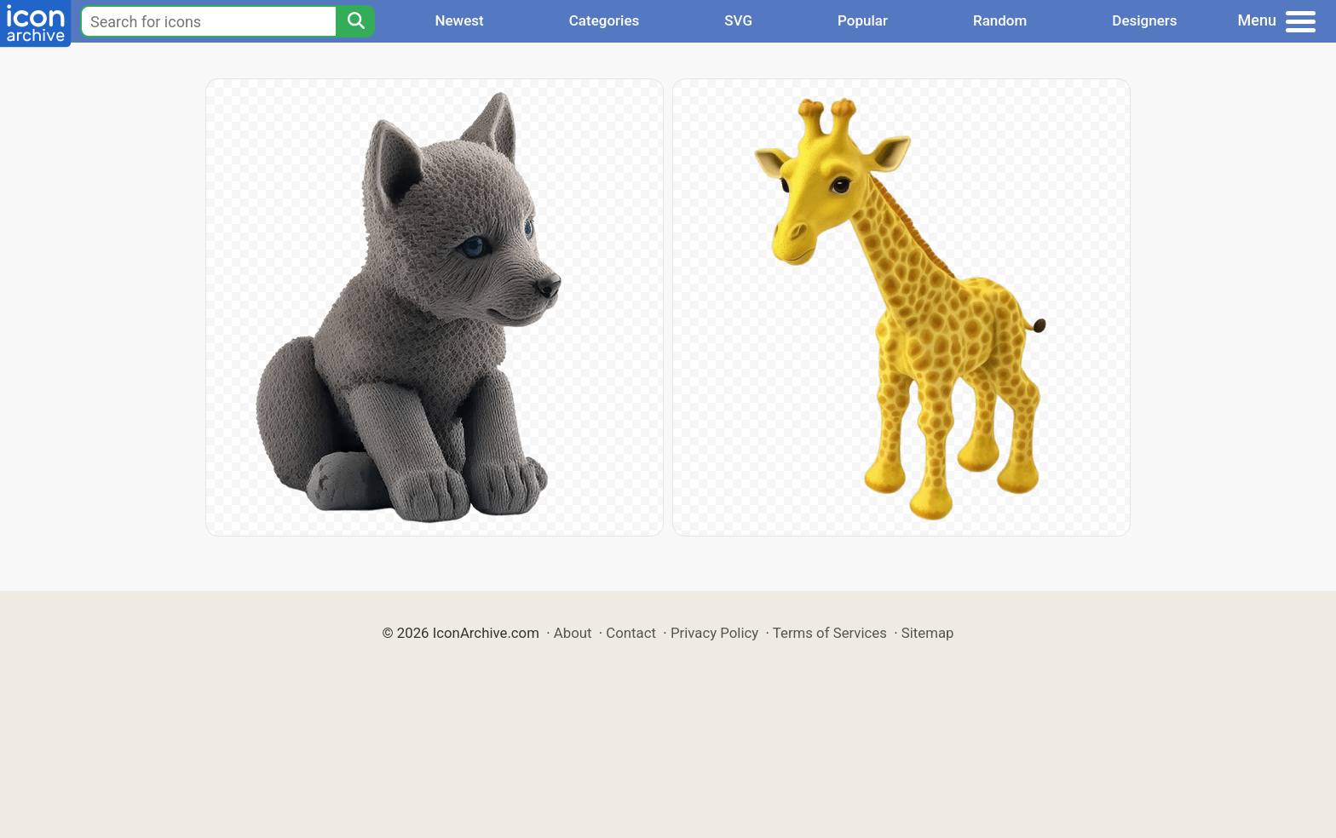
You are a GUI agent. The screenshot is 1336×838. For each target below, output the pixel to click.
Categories (604, 20)
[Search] (355, 21)
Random (1000, 20)
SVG (738, 20)
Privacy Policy (714, 632)
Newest (459, 20)
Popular (863, 20)
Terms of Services (830, 632)
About (573, 632)
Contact (631, 632)
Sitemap (927, 632)
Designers (1144, 20)
